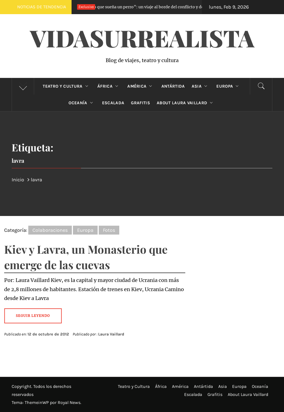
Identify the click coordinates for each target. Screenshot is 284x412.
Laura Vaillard (111, 334)
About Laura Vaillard (186, 102)
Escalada (113, 102)
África (109, 86)
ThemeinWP (37, 402)
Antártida (173, 86)
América (141, 86)
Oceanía (82, 102)
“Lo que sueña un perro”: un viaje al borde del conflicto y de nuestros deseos (153, 6)
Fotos (109, 230)
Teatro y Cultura (66, 86)
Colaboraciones (50, 230)
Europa (228, 86)
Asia (201, 86)
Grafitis (140, 102)
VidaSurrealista (142, 37)
